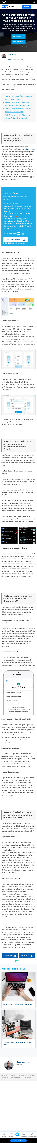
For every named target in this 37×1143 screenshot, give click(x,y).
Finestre (18, 233)
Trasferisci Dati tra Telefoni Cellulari (19, 1075)
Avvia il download (13, 239)
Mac (22, 233)
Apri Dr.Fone (18, 1140)
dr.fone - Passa (30, 149)
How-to (6, 1075)
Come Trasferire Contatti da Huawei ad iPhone (17, 1004)
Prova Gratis (18, 36)
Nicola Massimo (13, 54)
